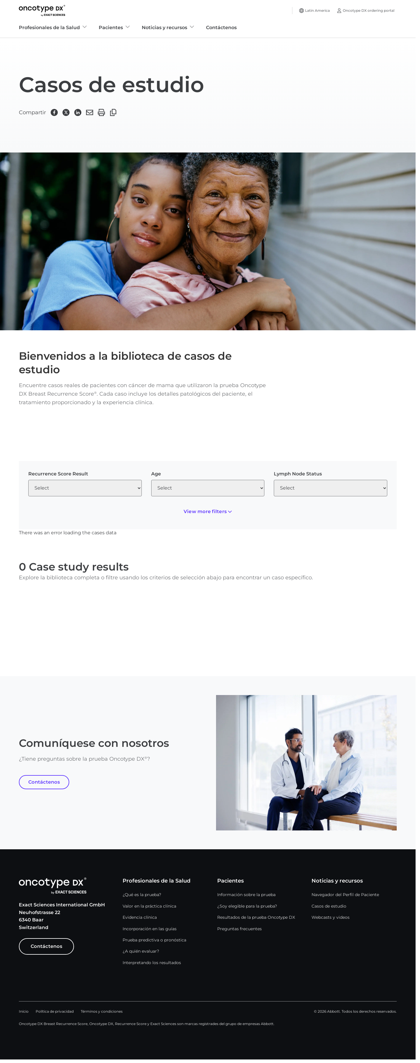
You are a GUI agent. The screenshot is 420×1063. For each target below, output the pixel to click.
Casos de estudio (329, 906)
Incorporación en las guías (150, 928)
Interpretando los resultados (152, 962)
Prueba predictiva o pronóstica (154, 940)
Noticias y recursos (164, 27)
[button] (54, 112)
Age (156, 474)
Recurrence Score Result (58, 474)
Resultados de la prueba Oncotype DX (256, 917)
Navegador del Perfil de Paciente (345, 894)
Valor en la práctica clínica (149, 906)
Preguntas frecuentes (239, 928)
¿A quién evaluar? (141, 951)
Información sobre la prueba (246, 894)
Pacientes (111, 27)
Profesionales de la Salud (49, 27)
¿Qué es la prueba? (142, 894)
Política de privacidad (55, 1011)
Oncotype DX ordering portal (368, 10)
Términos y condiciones (102, 1011)
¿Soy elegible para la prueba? (247, 906)
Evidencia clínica (140, 917)
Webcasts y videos (331, 917)
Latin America (317, 10)
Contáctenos (221, 27)
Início (24, 1011)
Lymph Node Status (298, 474)
